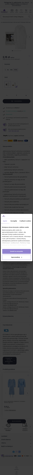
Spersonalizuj (16, 257)
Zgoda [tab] (5, 221)
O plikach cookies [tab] (25, 221)
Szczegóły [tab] (13, 221)
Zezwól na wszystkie (16, 251)
